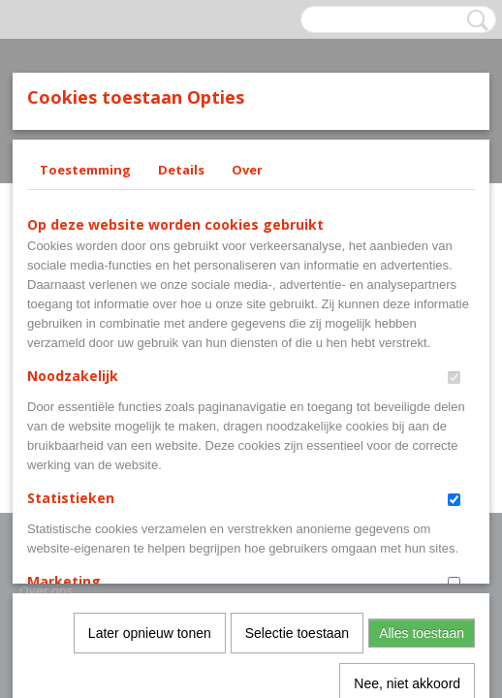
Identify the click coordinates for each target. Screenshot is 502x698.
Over (247, 169)
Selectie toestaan (297, 426)
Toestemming (85, 169)
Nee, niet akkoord (407, 477)
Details (181, 169)
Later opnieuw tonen (149, 426)
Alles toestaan (421, 426)
